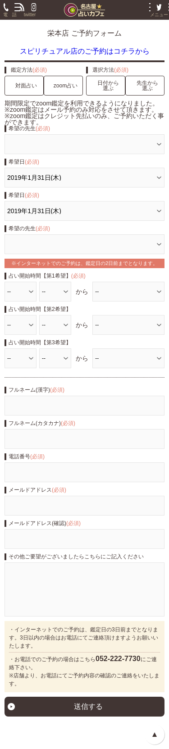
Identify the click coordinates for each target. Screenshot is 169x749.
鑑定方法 (29, 70)
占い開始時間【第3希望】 (40, 342)
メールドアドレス (37, 490)
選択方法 (110, 70)
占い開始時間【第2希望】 (40, 309)
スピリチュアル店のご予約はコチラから (85, 51)
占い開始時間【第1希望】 (47, 276)
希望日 (24, 162)
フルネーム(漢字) (36, 390)
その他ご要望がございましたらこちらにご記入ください (76, 556)
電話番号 (27, 456)
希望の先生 (29, 128)
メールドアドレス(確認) (45, 523)
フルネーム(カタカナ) (42, 423)
